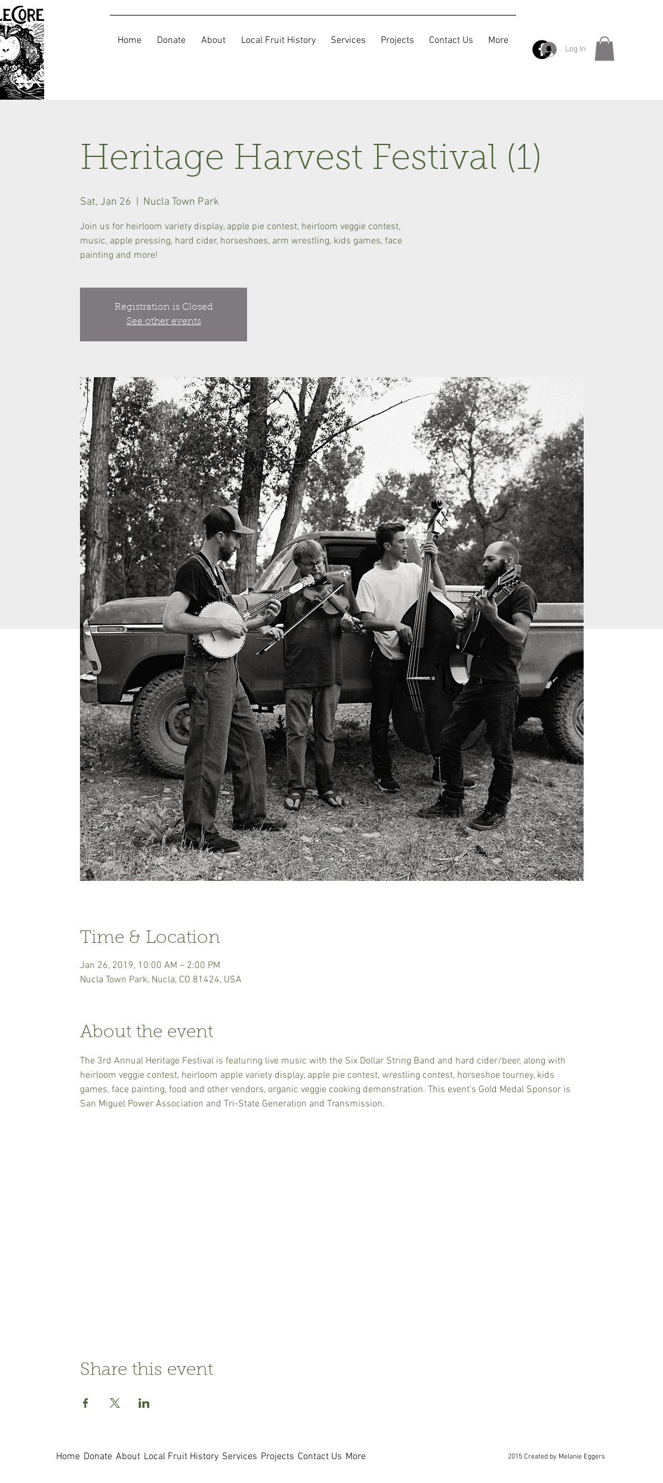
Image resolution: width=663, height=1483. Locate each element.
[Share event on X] (115, 1403)
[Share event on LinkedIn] (144, 1403)
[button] (604, 48)
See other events (164, 321)
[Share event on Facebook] (85, 1403)
